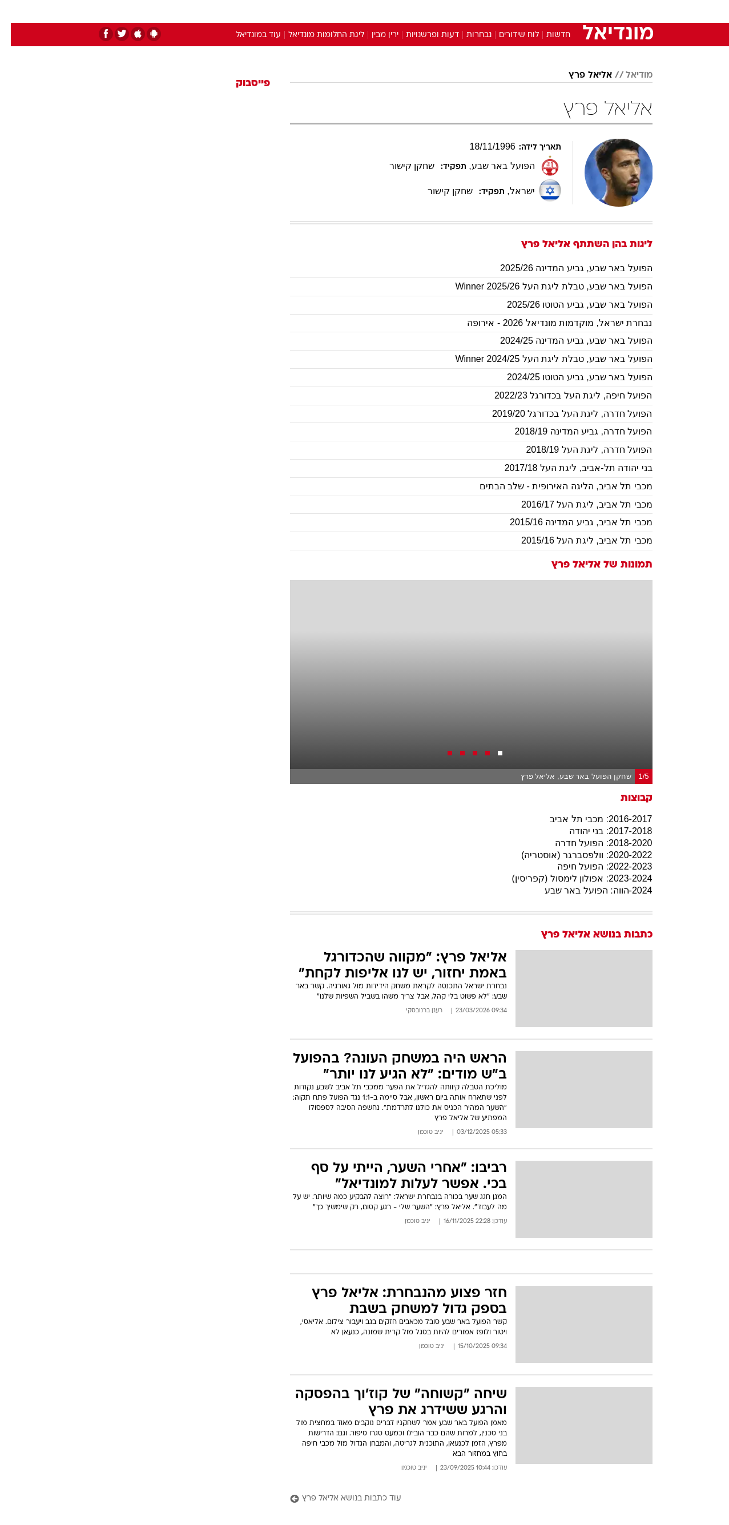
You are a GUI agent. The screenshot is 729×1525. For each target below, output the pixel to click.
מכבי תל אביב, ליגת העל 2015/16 (576, 540)
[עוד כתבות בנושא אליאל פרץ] (460, 1499)
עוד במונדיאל (247, 35)
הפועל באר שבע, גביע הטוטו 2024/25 (569, 377)
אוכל (393, 11)
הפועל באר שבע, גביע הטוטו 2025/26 (569, 304)
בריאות (358, 11)
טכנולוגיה (276, 11)
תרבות (491, 11)
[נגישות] (16, 12)
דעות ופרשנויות (421, 35)
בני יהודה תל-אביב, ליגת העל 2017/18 (568, 468)
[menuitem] (560, 11)
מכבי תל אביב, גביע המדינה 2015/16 (570, 522)
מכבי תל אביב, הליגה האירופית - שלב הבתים (555, 486)
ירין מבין (374, 35)
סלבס (455, 11)
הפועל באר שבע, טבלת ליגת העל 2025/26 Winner (542, 286)
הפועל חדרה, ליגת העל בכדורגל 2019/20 (561, 414)
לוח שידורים (508, 35)
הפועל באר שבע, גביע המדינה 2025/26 (565, 268)
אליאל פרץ (579, 75)
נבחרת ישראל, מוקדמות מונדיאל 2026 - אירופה (548, 323)
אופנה (234, 11)
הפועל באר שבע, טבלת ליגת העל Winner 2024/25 (542, 359)
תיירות (319, 11)
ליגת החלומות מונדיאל (315, 35)
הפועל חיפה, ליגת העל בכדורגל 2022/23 (563, 395)
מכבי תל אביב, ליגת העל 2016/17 (576, 504)
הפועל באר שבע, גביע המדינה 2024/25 (565, 340)
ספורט (528, 11)
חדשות (567, 11)
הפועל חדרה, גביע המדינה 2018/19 (572, 431)
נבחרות (468, 35)
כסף (423, 11)
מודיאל (628, 75)
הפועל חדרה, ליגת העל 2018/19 (578, 449)
